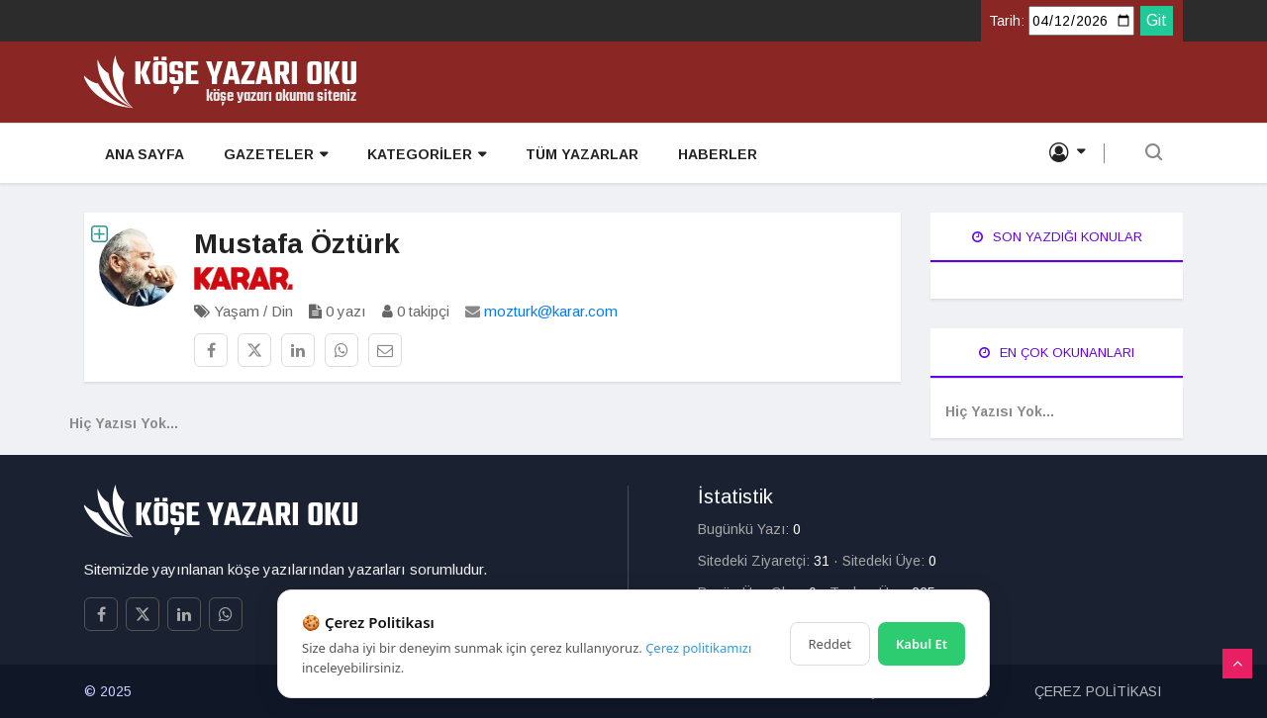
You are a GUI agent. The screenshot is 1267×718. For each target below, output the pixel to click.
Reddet (830, 644)
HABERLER (716, 154)
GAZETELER (275, 154)
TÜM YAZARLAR (581, 154)
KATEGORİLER (425, 154)
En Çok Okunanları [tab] (1056, 352)
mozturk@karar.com (551, 311)
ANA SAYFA (143, 154)
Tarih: (1006, 21)
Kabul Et (921, 644)
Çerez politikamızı (698, 648)
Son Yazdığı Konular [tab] (1057, 236)
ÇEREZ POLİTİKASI (1097, 691)
